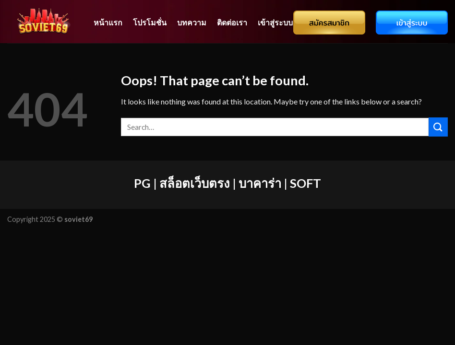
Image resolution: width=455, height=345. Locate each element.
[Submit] (438, 126)
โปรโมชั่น (150, 22)
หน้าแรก (108, 22)
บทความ (191, 22)
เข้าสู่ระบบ (275, 22)
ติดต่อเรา (232, 22)
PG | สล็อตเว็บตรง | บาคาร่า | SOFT (227, 183)
